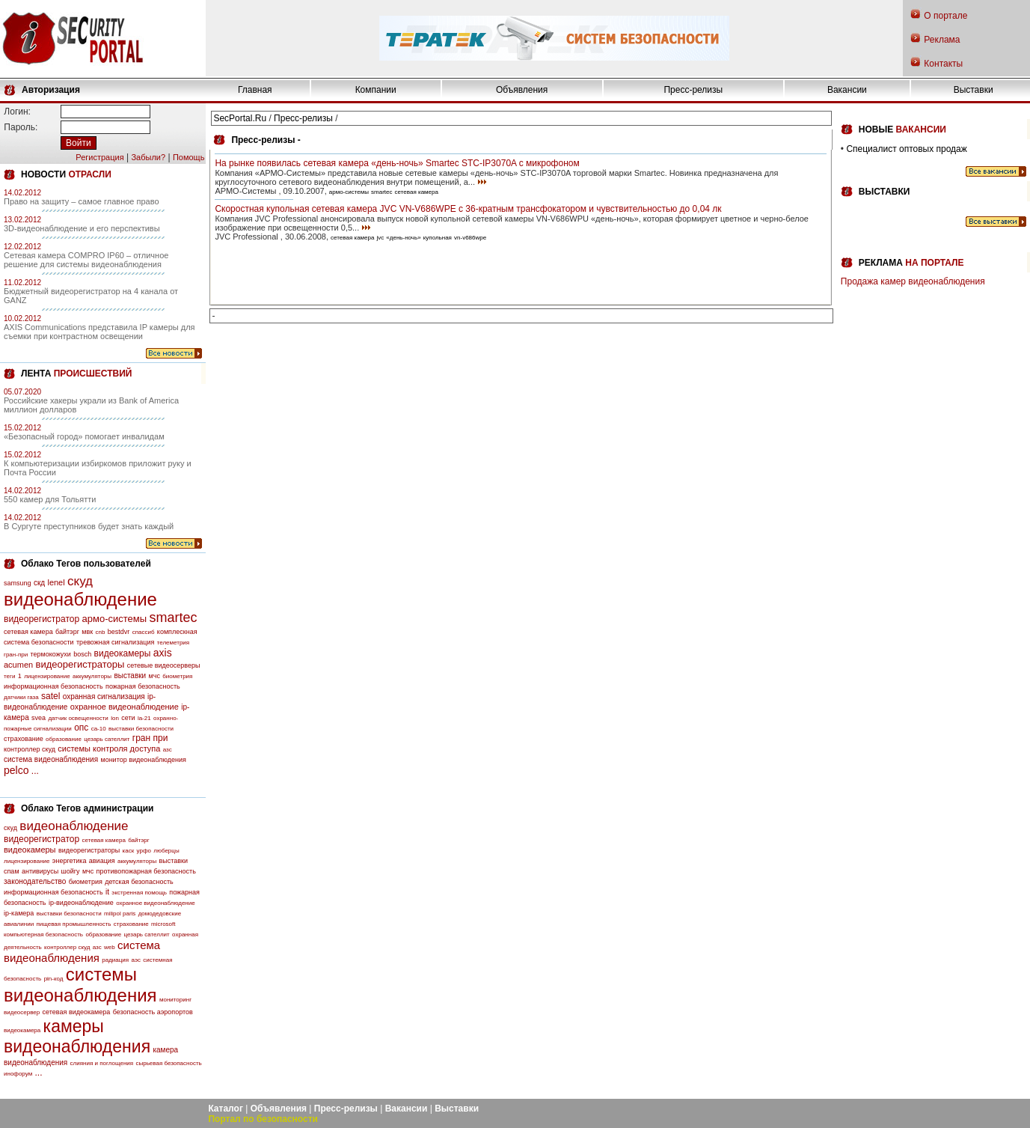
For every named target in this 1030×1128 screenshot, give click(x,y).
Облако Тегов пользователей (86, 563)
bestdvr (119, 631)
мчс (154, 676)
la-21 (144, 718)
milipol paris (119, 913)
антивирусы (40, 871)
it (107, 892)
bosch (82, 654)
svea (38, 718)
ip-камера (19, 913)
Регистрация (99, 157)
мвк (87, 631)
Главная (255, 90)
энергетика (69, 861)
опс (81, 727)
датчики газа (21, 697)
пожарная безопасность (142, 686)
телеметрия (173, 642)
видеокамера (22, 1030)
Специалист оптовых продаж (906, 149)
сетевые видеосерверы (163, 665)
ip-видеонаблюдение (81, 902)
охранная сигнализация (104, 696)
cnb (100, 632)
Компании (375, 90)
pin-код (54, 978)
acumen (18, 664)
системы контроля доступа (109, 748)
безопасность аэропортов (153, 1012)
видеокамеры (122, 653)
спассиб (143, 632)
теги (9, 676)
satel (50, 696)
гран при (150, 738)
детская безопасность (139, 881)
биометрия (177, 676)
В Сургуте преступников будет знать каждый (89, 526)
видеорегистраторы (79, 664)
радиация (115, 960)
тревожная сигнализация (115, 642)
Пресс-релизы (693, 90)
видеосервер (22, 1012)
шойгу (70, 871)
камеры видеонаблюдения (77, 1036)
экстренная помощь (139, 892)
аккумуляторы (92, 676)
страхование (23, 739)
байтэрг (67, 631)
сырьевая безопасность (168, 1063)
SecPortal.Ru (239, 118)
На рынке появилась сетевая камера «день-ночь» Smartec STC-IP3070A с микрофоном (397, 163)
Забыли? (148, 157)
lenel (55, 582)
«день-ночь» (403, 237)
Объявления (522, 90)
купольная (437, 237)
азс (167, 749)
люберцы (166, 850)
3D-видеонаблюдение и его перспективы (82, 228)
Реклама (942, 39)
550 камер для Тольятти (50, 499)
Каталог (225, 1108)
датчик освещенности (78, 718)
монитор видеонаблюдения (143, 759)
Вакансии (847, 90)
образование (64, 739)
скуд (80, 581)
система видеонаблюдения (51, 759)
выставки (130, 675)
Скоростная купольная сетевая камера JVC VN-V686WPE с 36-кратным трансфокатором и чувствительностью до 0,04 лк (468, 209)
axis (162, 653)
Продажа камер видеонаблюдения (913, 281)
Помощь (189, 157)
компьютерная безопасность (43, 934)
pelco (16, 770)
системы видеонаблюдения (80, 984)
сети (128, 718)
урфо (144, 850)
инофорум (18, 1073)
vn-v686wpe (470, 237)
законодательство (35, 881)
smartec (173, 617)
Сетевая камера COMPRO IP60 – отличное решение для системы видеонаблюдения (86, 260)
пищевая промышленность (73, 924)
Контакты (943, 63)
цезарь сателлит (106, 739)
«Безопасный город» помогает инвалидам (84, 436)
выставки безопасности (141, 728)
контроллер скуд (29, 749)
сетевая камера (28, 631)
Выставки (973, 90)
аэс (136, 960)
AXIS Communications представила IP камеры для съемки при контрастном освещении (99, 332)
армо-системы (114, 618)
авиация (102, 861)
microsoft (163, 924)
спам (11, 871)
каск (129, 850)
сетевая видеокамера (77, 1012)
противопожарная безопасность (146, 871)
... (35, 771)
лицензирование (47, 676)
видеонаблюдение (80, 599)
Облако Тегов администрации (87, 808)
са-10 (98, 728)
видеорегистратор (41, 619)
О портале (945, 15)
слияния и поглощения (102, 1063)
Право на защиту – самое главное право (81, 201)
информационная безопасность (53, 686)
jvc (380, 237)
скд (39, 583)
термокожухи (51, 654)
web (109, 947)
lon (115, 718)
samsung (17, 583)
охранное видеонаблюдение (124, 706)
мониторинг (175, 999)
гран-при (16, 654)
